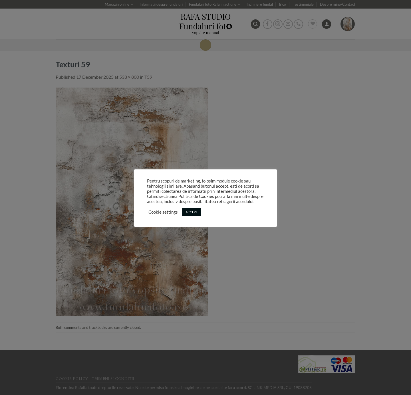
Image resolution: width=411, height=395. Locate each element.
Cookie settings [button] (163, 212)
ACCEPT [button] (192, 212)
